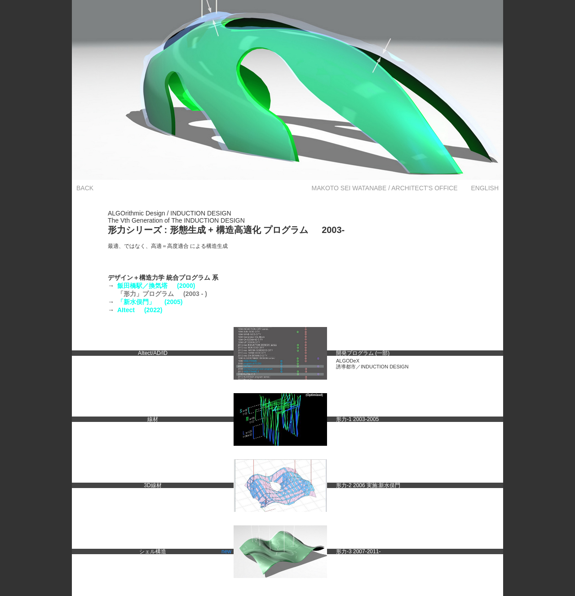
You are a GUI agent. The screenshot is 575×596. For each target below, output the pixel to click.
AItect (139, 310)
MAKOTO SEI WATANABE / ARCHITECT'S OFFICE (385, 188)
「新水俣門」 (149, 301)
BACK (84, 188)
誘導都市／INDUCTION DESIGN (372, 366)
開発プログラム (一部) (362, 353)
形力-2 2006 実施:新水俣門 (368, 485)
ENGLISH (485, 188)
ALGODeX (347, 360)
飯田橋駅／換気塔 (156, 285)
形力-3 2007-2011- (358, 551)
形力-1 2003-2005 (357, 419)
